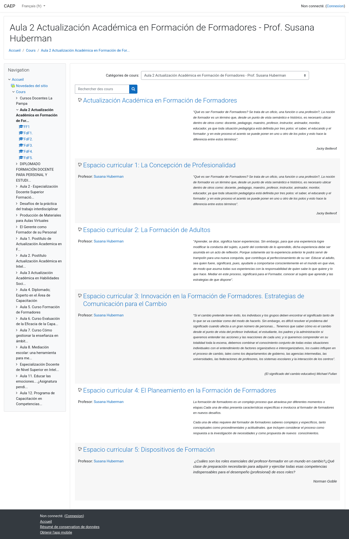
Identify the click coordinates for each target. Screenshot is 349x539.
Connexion (335, 6)
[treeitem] (35, 242)
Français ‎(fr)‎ (32, 6)
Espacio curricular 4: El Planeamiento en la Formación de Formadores (179, 390)
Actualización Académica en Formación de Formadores (160, 100)
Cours (30, 50)
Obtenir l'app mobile (56, 532)
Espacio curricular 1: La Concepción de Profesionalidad (159, 165)
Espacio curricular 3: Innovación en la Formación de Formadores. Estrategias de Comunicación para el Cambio (193, 299)
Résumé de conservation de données (70, 527)
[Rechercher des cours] (102, 89)
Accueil (15, 50)
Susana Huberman (109, 176)
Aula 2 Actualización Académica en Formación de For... (85, 50)
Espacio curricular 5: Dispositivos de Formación (149, 449)
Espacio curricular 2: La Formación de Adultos (146, 229)
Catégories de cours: (122, 75)
